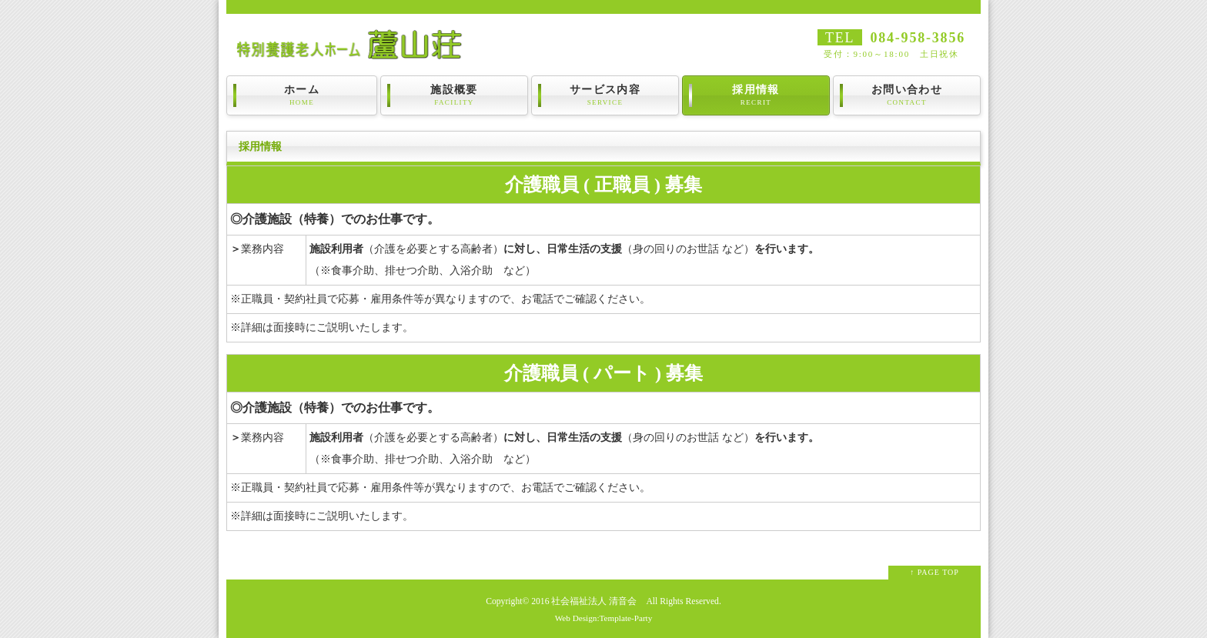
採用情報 (756, 95)
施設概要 (454, 95)
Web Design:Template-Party (604, 618)
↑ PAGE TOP (934, 572)
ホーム (301, 95)
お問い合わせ (907, 95)
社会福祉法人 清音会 (594, 601)
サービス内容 (605, 95)
